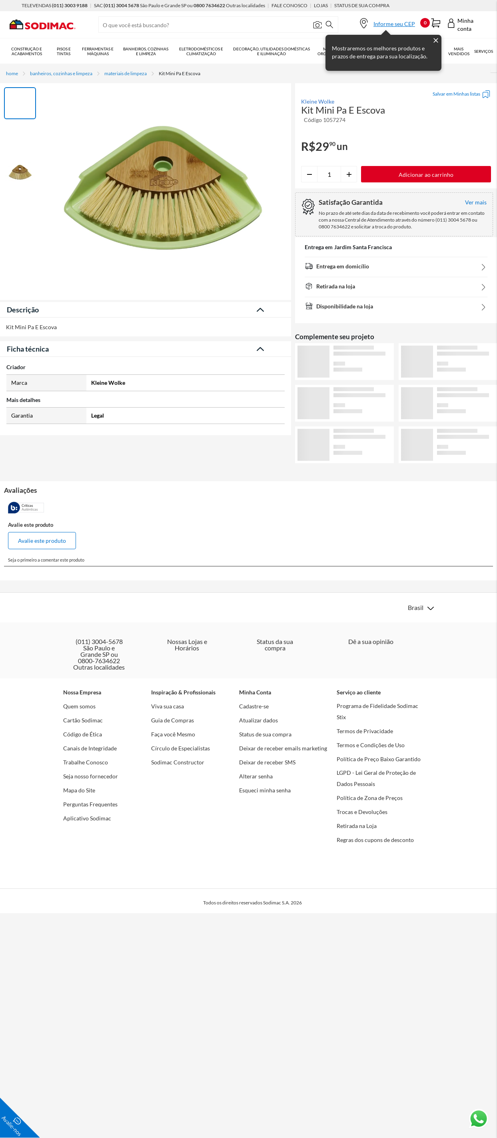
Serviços (483, 51)
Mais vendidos (458, 51)
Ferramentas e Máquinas (98, 51)
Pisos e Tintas (64, 51)
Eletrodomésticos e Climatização (201, 51)
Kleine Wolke (317, 101)
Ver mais (396, 476)
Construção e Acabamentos (26, 51)
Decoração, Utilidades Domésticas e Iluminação (271, 51)
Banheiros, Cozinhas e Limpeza (145, 51)
